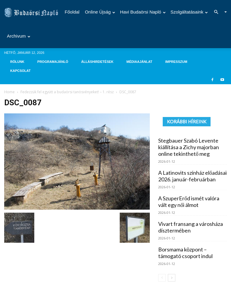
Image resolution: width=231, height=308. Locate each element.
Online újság (100, 11)
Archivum (18, 35)
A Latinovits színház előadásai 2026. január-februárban (192, 176)
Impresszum (176, 61)
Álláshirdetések (97, 61)
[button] (218, 12)
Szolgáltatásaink (189, 11)
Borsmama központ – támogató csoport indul (185, 252)
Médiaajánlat (139, 61)
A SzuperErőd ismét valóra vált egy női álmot (188, 201)
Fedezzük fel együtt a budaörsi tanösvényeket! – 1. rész (67, 91)
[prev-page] (162, 278)
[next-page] (171, 278)
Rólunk (17, 61)
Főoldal (72, 11)
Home (9, 91)
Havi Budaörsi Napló (143, 11)
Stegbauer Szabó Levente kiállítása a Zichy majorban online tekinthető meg (188, 147)
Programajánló (52, 61)
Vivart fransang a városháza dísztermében (190, 227)
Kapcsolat (20, 70)
